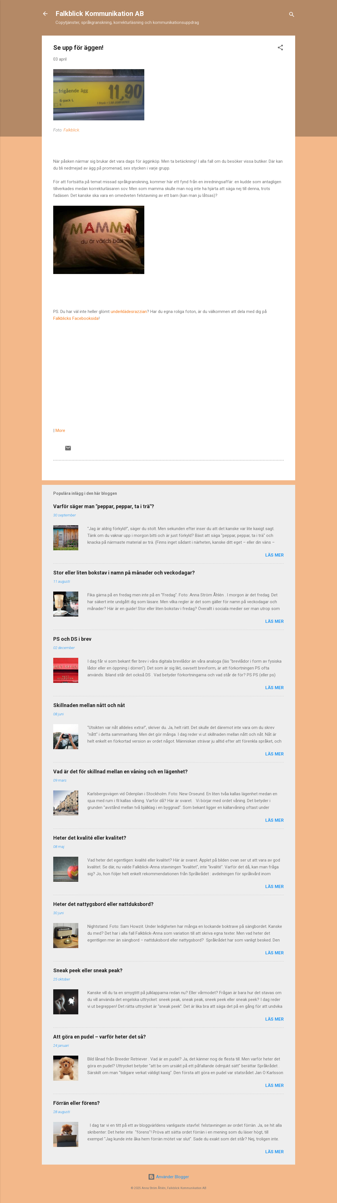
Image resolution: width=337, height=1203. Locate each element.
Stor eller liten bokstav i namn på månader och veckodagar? (124, 573)
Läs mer (274, 555)
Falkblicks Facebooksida (75, 318)
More (60, 430)
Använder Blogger (168, 1176)
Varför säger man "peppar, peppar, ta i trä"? (103, 506)
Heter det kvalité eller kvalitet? (89, 838)
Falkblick (71, 130)
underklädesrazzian (129, 311)
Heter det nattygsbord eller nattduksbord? (103, 904)
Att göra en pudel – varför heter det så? (99, 1037)
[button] (280, 48)
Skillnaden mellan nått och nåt (89, 705)
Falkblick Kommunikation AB (100, 14)
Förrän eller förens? (76, 1103)
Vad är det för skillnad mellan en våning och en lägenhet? (120, 771)
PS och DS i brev (72, 639)
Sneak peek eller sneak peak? (87, 970)
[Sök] (291, 15)
